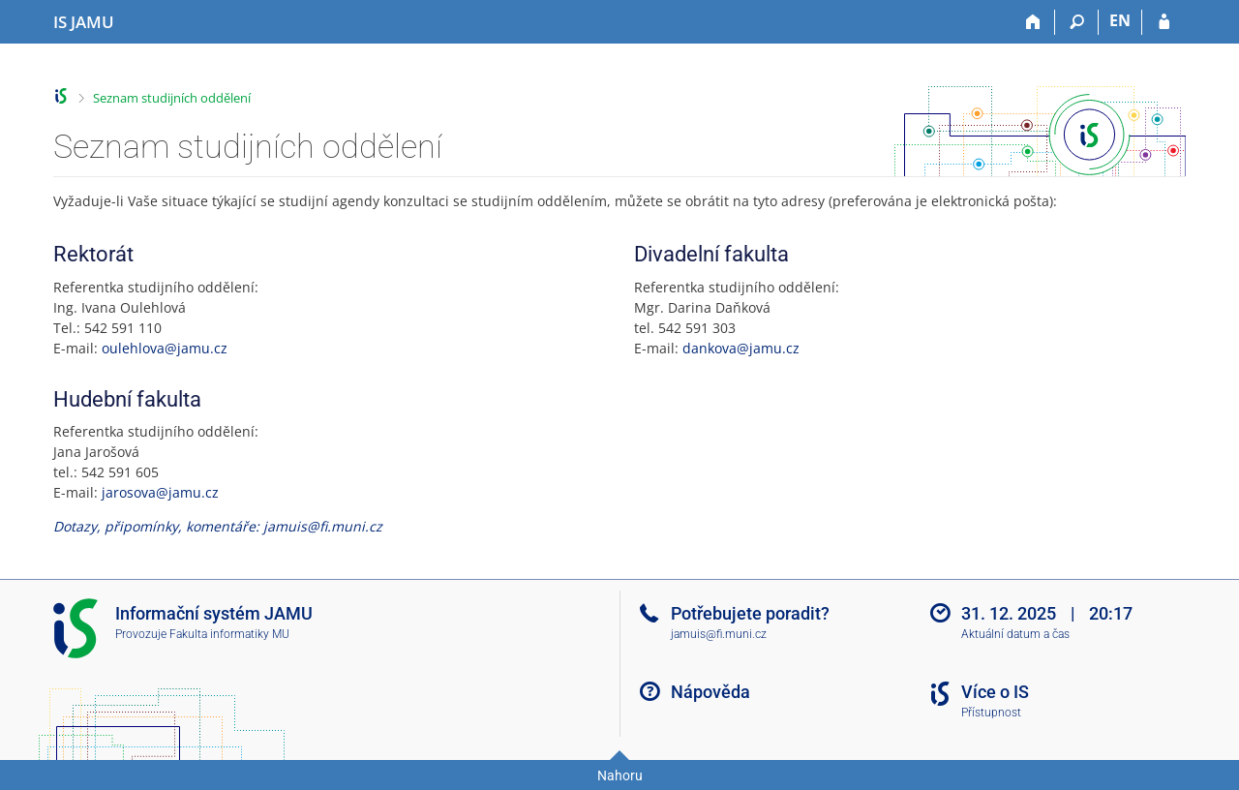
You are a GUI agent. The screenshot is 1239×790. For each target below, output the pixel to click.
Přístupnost (991, 712)
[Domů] (1033, 22)
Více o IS (995, 692)
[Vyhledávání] (1077, 22)
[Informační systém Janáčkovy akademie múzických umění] (83, 22)
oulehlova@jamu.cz (164, 348)
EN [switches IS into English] (1120, 20)
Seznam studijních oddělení (172, 97)
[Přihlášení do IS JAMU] (1164, 22)
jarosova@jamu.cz (160, 492)
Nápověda (710, 692)
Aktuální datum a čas (1015, 634)
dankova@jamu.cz (741, 348)
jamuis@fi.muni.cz (719, 634)
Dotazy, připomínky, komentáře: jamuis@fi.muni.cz (217, 526)
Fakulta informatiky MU (229, 634)
